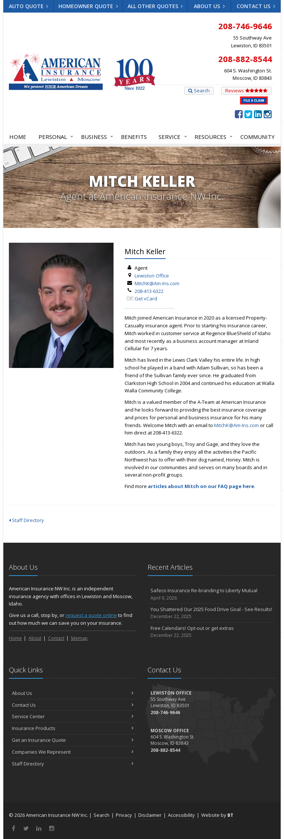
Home (17, 136)
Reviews (246, 90)
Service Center (72, 716)
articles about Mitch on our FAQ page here (201, 486)
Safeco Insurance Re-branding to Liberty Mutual (211, 594)
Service (171, 137)
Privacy (124, 815)
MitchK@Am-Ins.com (157, 283)
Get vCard (146, 298)
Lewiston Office (152, 275)
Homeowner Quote (88, 6)
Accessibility (181, 815)
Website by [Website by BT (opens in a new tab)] (217, 815)
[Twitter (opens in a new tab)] (248, 114)
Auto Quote (28, 6)
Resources (212, 137)
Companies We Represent (72, 751)
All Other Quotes (155, 6)
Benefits (134, 136)
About (34, 638)
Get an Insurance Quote (72, 740)
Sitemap (79, 638)
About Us (209, 6)
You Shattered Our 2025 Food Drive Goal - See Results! (211, 613)
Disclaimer (150, 815)
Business (95, 137)
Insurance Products (72, 728)
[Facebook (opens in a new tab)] (239, 114)
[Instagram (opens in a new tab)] (267, 114)
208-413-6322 (149, 291)
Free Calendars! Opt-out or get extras (211, 632)
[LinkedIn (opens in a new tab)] (258, 114)
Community (257, 136)
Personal (54, 137)
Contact (56, 638)
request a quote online (91, 615)
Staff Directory (26, 520)
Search (199, 90)
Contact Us (256, 6)
